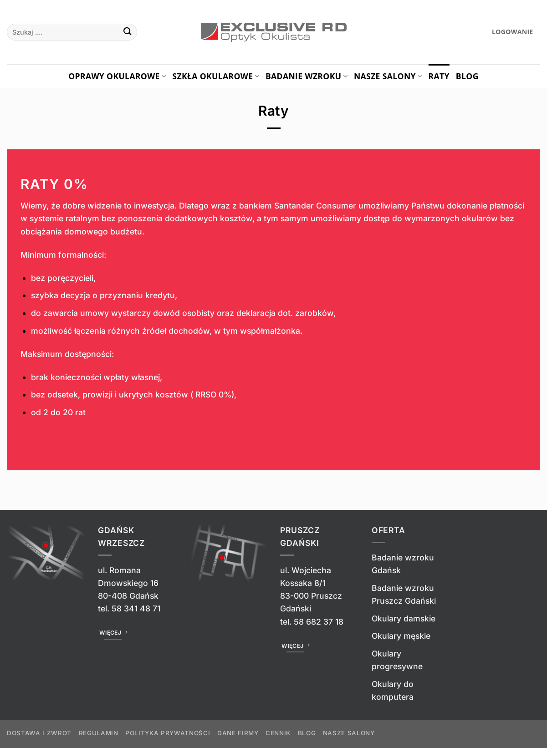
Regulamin (98, 733)
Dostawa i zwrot (39, 733)
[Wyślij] (127, 32)
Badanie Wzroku (307, 76)
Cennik (278, 733)
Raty (438, 76)
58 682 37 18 (318, 621)
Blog (467, 76)
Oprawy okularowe (117, 76)
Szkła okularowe (215, 76)
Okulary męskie (401, 636)
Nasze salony (388, 76)
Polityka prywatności (167, 733)
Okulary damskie (403, 618)
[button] (512, 32)
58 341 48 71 (136, 608)
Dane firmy (238, 733)
